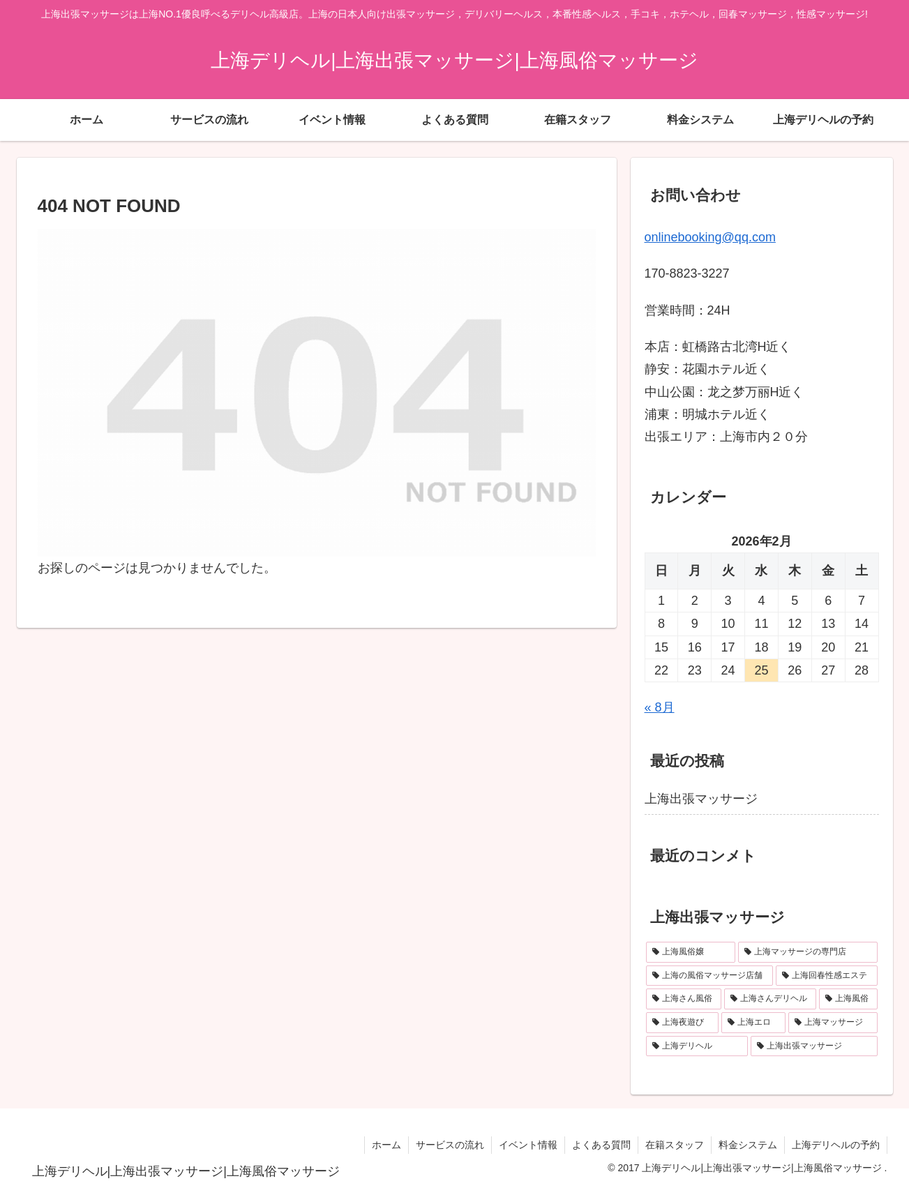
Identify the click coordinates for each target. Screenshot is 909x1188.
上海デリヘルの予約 (836, 1144)
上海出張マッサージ (701, 799)
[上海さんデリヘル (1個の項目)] (770, 998)
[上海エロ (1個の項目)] (753, 1022)
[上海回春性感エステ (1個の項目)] (827, 975)
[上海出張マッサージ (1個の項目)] (814, 1046)
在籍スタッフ (674, 1144)
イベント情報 (528, 1144)
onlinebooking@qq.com (710, 237)
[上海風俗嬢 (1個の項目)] (690, 952)
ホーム (386, 1144)
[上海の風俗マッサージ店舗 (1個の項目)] (709, 975)
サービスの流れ (450, 1144)
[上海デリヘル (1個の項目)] (697, 1046)
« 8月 (660, 707)
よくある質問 (601, 1144)
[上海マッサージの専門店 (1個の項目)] (808, 952)
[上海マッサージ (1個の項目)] (833, 1022)
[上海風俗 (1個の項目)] (848, 998)
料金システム (748, 1144)
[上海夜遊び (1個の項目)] (682, 1022)
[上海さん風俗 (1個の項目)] (683, 998)
